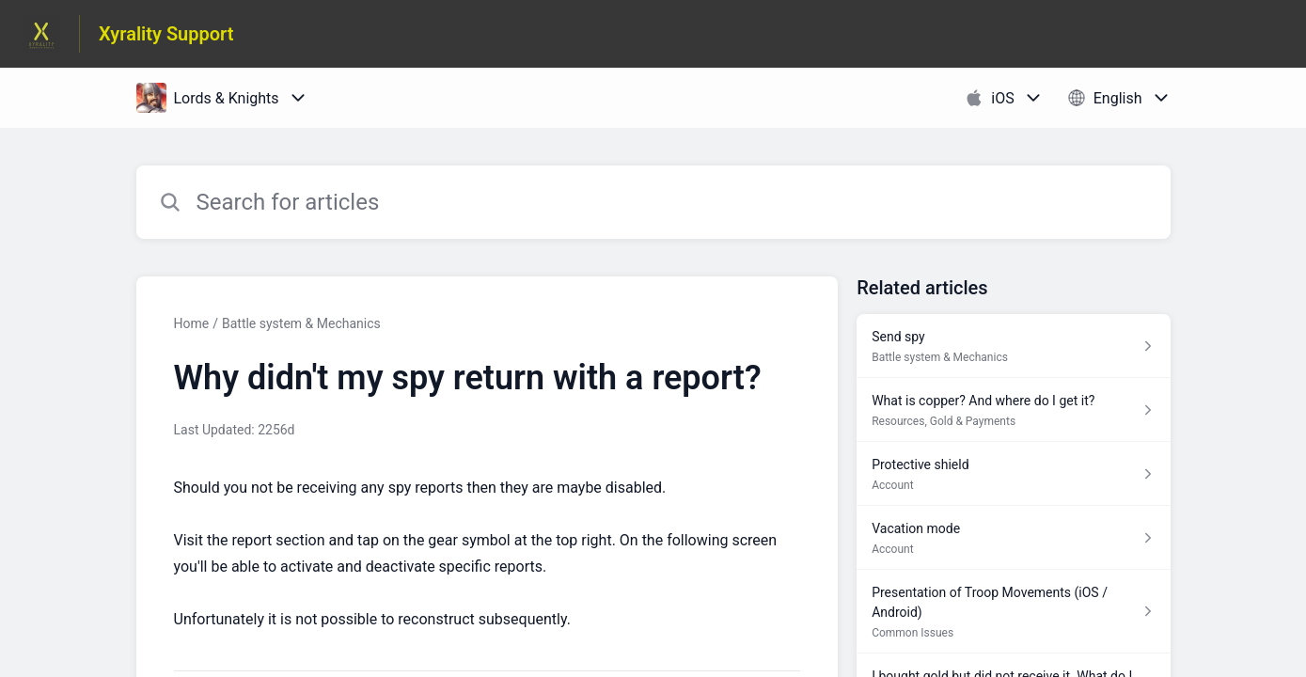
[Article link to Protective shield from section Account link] (1013, 474)
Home (192, 323)
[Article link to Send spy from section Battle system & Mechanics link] (1013, 346)
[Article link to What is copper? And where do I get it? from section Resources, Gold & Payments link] (1013, 410)
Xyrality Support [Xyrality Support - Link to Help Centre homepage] (166, 34)
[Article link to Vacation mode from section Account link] (1013, 538)
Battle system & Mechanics (301, 323)
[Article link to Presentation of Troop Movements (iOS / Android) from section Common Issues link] (1013, 611)
